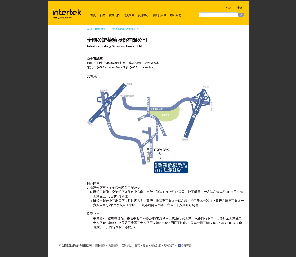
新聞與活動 (159, 15)
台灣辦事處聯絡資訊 (121, 28)
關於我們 (114, 15)
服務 (102, 15)
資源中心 (143, 15)
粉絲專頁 (186, 245)
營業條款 (127, 245)
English (229, 7)
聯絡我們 (175, 15)
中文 (239, 7)
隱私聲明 (100, 245)
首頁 (93, 15)
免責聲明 (113, 245)
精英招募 (128, 15)
